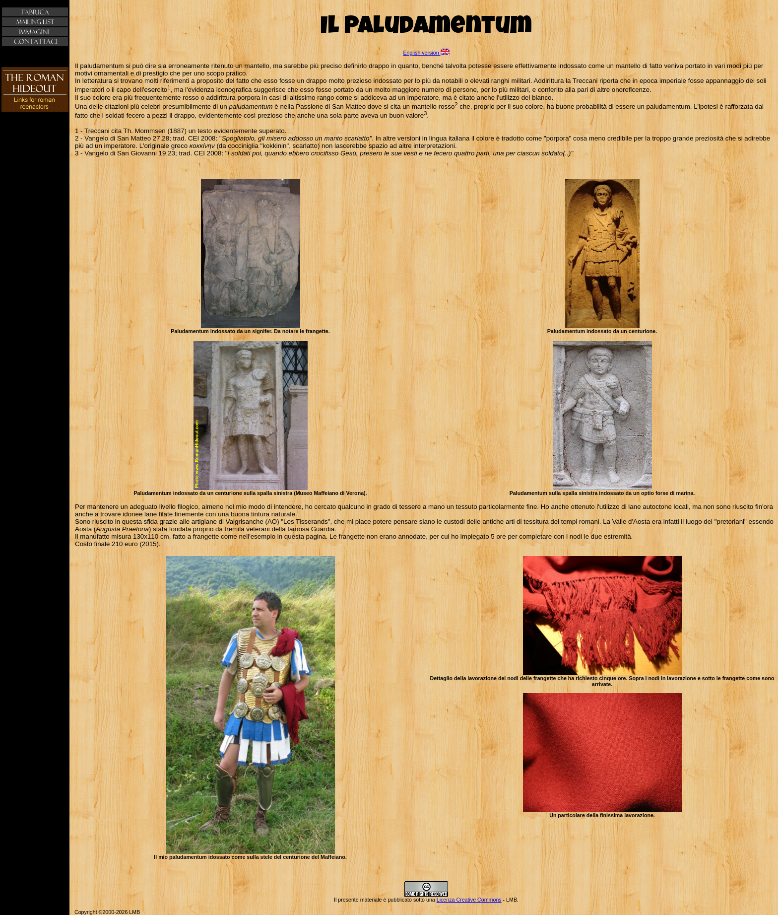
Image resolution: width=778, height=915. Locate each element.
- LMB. (510, 900)
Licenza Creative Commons (469, 900)
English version (426, 53)
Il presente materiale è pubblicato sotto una (385, 900)
